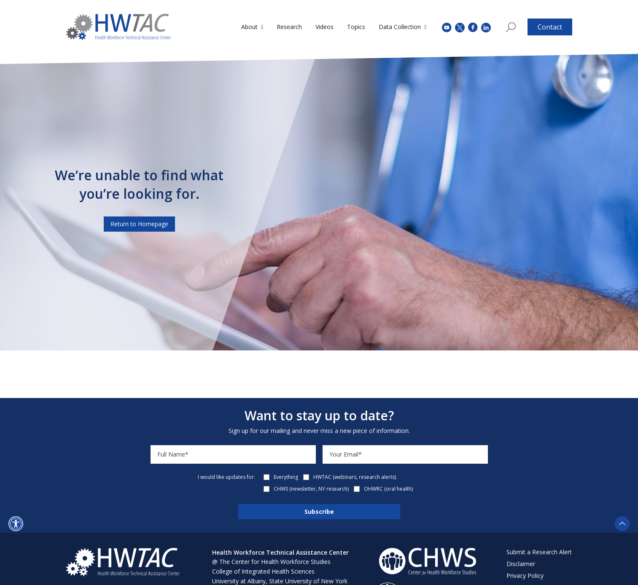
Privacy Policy (525, 576)
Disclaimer (520, 564)
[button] (15, 523)
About (249, 27)
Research (289, 27)
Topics (356, 27)
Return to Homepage (139, 224)
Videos (324, 27)
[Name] (233, 454)
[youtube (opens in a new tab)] (447, 26)
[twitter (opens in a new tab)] (460, 26)
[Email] (405, 454)
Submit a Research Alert (539, 552)
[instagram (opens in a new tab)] (486, 26)
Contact (550, 27)
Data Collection (400, 27)
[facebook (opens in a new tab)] (473, 26)
